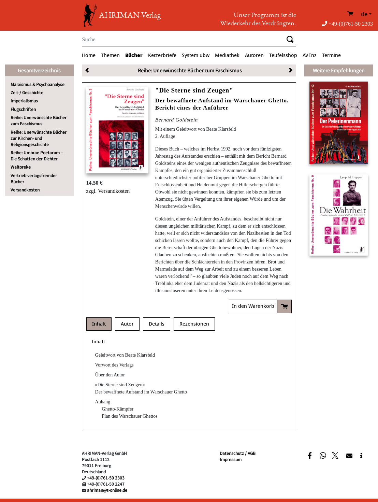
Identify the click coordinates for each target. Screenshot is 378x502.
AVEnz (310, 55)
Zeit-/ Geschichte (27, 92)
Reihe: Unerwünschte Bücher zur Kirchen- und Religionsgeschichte (39, 138)
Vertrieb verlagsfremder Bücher (34, 178)
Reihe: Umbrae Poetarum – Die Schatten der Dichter (37, 155)
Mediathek (227, 55)
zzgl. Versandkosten (108, 191)
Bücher (134, 55)
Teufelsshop (283, 55)
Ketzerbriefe (162, 55)
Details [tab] (156, 324)
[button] (311, 455)
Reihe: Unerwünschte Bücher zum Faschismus (39, 120)
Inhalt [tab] (99, 324)
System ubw (195, 55)
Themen (110, 55)
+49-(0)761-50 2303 (347, 24)
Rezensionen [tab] (194, 324)
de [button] (364, 14)
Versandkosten (25, 189)
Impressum (231, 459)
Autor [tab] (127, 324)
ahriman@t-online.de (107, 490)
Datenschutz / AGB (238, 453)
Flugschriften (23, 109)
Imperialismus (24, 100)
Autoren (254, 55)
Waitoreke (21, 167)
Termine (331, 55)
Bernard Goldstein (176, 120)
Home (89, 55)
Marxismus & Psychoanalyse (37, 84)
